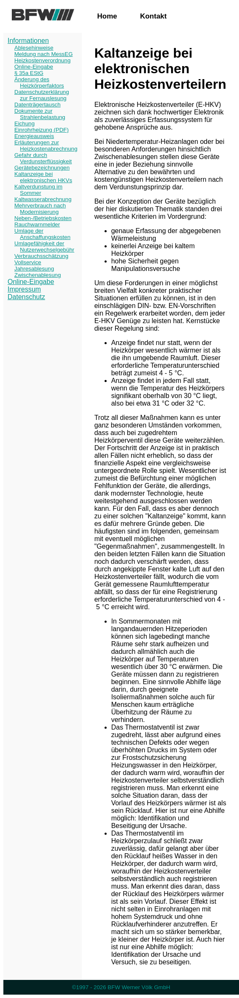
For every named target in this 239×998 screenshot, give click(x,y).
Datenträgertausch (37, 104)
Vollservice (27, 262)
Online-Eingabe (33, 67)
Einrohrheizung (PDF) (41, 130)
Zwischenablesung (37, 275)
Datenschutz (26, 296)
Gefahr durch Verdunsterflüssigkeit (43, 158)
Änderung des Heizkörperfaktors (39, 82)
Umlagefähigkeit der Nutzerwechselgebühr (44, 246)
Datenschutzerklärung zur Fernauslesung (41, 95)
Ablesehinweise (34, 48)
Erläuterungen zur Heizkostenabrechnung (46, 145)
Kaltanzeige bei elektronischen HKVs (43, 177)
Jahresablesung (34, 268)
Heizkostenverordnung (42, 60)
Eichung (24, 123)
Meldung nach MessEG (43, 54)
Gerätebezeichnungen (42, 168)
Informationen (28, 40)
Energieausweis (34, 136)
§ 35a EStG (28, 73)
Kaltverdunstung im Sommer (38, 189)
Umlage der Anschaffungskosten (42, 234)
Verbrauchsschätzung (41, 256)
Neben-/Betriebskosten (43, 218)
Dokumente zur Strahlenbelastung (39, 114)
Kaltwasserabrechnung (43, 199)
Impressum (24, 289)
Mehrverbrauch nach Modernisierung (40, 208)
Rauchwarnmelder (37, 224)
